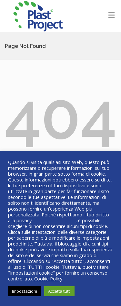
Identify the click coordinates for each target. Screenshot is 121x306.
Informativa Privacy (54, 220)
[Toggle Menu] (111, 14)
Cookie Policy (48, 278)
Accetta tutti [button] (59, 291)
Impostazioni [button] (24, 291)
